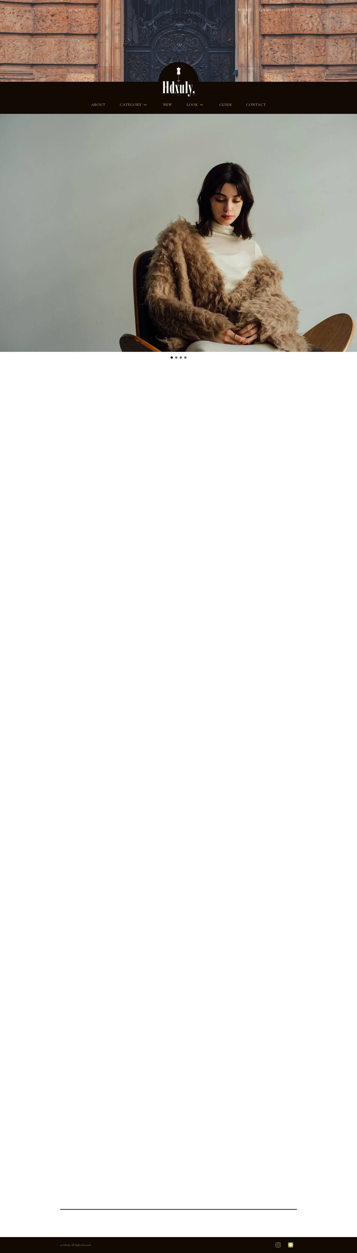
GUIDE (225, 104)
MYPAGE (245, 10)
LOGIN (265, 10)
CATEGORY (134, 104)
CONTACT (256, 104)
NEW (167, 104)
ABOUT (98, 104)
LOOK (195, 104)
